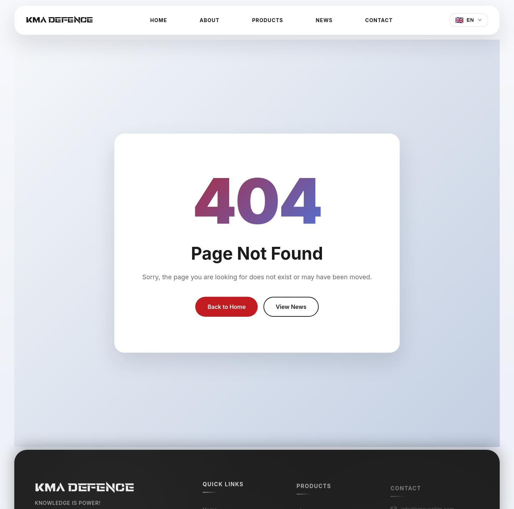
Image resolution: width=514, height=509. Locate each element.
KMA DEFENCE (59, 20)
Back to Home (226, 306)
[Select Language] (469, 20)
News (324, 20)
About (210, 20)
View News (291, 306)
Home (158, 20)
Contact (379, 20)
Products (267, 20)
